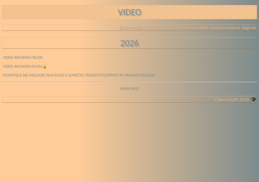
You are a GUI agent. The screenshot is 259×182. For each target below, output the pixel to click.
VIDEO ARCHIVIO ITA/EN (23, 57)
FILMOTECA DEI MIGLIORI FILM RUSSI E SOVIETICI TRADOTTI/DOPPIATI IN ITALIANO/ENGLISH (79, 75)
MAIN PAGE (129, 88)
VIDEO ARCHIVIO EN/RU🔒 (25, 66)
